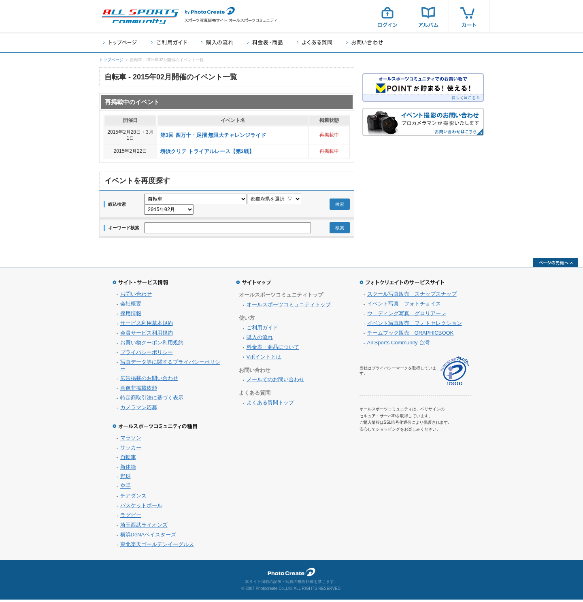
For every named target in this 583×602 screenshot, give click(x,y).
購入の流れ (217, 42)
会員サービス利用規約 (146, 335)
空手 (125, 488)
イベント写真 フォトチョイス (404, 306)
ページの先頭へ (555, 264)
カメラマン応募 (138, 410)
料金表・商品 (265, 42)
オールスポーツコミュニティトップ (289, 307)
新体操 (128, 469)
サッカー (130, 450)
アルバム (428, 16)
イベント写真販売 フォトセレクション (414, 325)
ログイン (387, 16)
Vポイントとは (264, 359)
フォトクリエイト (291, 574)
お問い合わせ (364, 42)
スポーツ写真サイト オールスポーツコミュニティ (139, 17)
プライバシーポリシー (146, 355)
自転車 (128, 460)
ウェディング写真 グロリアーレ (406, 316)
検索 (339, 205)
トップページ (120, 42)
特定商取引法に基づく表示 (151, 400)
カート (469, 16)
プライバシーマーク (454, 373)
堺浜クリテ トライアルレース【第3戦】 (207, 151)
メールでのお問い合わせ (275, 382)
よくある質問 (314, 42)
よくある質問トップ (270, 405)
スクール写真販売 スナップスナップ (412, 296)
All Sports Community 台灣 (398, 345)
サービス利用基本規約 (146, 325)
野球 (125, 479)
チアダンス (133, 498)
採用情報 (130, 316)
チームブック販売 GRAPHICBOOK (410, 335)
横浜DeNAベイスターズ (148, 537)
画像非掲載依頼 (138, 390)
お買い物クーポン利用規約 (151, 345)
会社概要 (130, 306)
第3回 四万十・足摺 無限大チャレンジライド (213, 135)
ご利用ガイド (169, 42)
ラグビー (130, 517)
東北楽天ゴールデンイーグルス (157, 547)
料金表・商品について (273, 349)
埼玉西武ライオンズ (144, 527)
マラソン (130, 440)
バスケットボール (141, 508)
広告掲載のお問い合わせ (149, 381)
